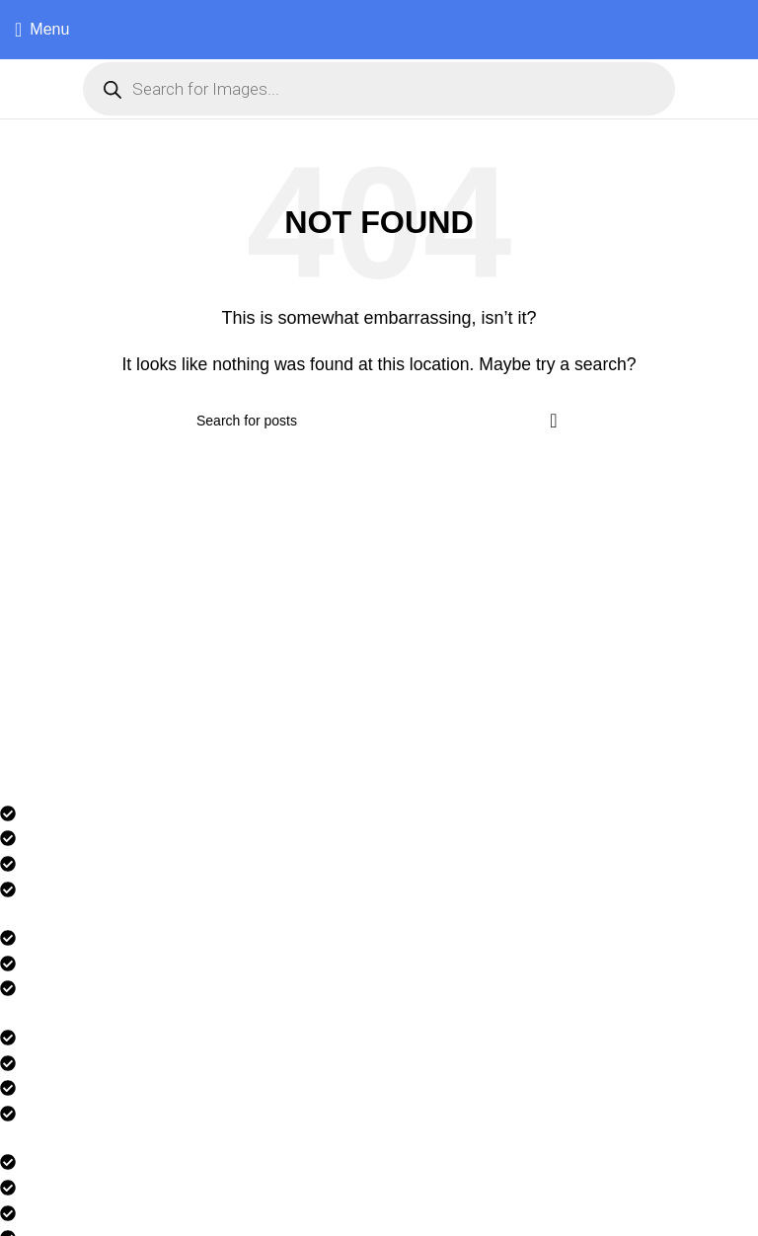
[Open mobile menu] (42, 29)
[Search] (379, 420)
